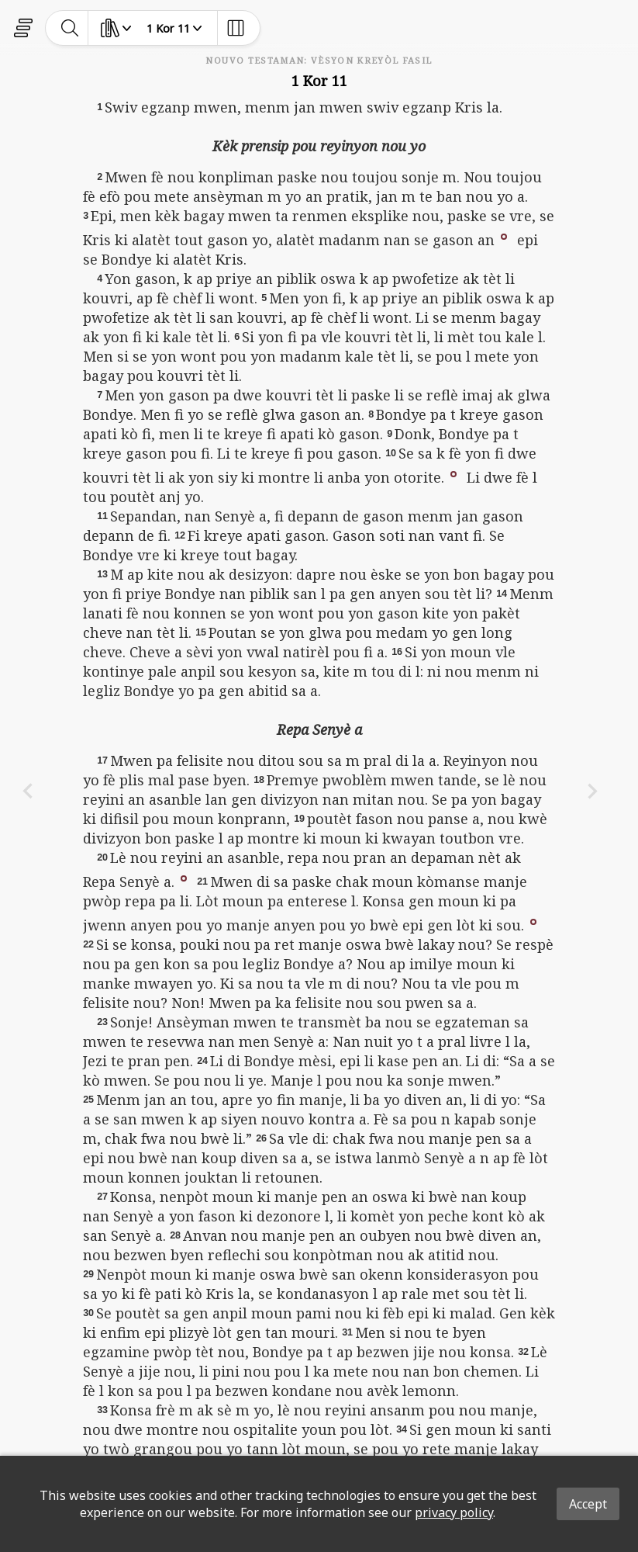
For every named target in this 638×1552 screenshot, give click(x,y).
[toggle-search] (70, 28)
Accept (588, 1503)
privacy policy (454, 1512)
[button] (504, 235)
